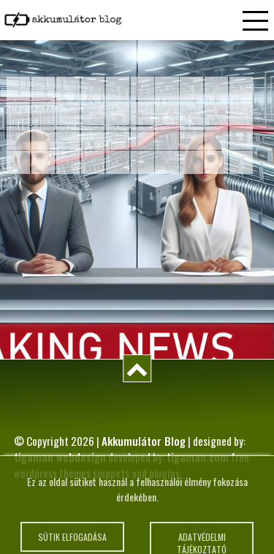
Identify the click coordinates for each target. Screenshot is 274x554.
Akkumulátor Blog (144, 441)
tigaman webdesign (60, 457)
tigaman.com (198, 457)
